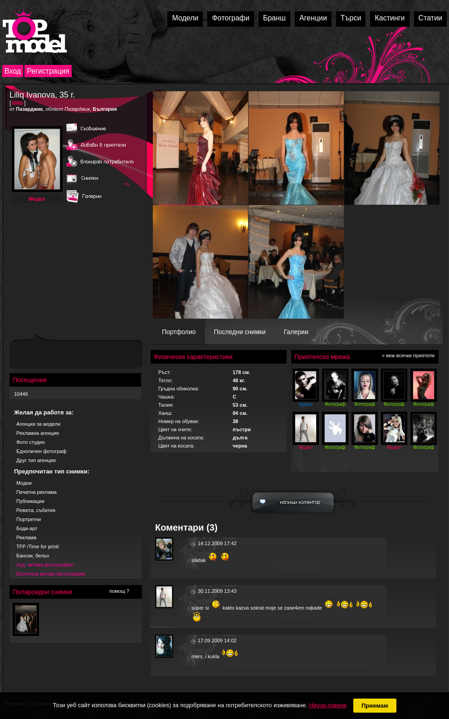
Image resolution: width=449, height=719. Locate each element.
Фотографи (230, 18)
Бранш (274, 18)
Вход (13, 71)
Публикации (30, 501)
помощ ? (119, 591)
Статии (430, 18)
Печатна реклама (36, 492)
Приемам (374, 705)
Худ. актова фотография (44, 564)
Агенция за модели (38, 424)
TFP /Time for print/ (37, 546)
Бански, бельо (32, 555)
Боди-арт (26, 528)
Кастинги (390, 18)
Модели (185, 18)
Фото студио (30, 442)
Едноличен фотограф (41, 451)
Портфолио (179, 331)
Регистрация (48, 71)
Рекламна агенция (37, 433)
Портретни (28, 519)
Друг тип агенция (36, 460)
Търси (351, 18)
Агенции (313, 18)
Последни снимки (240, 331)
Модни (24, 483)
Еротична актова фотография (50, 573)
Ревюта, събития (35, 510)
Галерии (296, 331)
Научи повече (327, 705)
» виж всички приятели (408, 355)
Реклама (26, 537)
